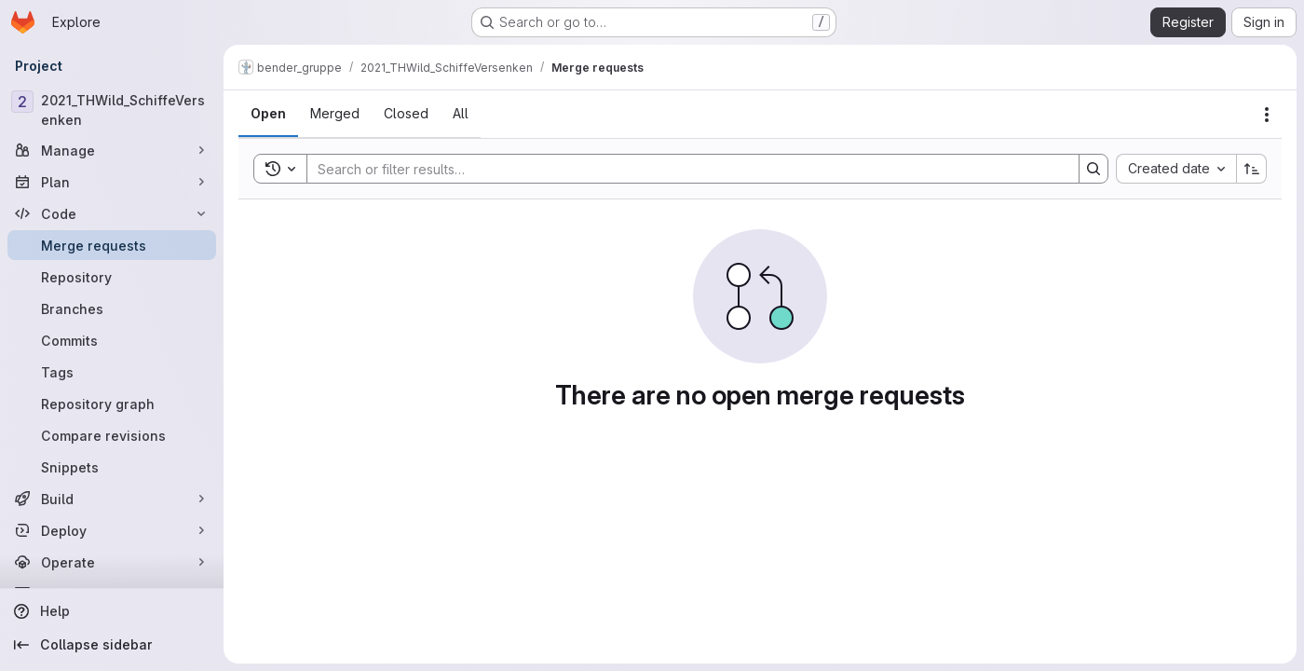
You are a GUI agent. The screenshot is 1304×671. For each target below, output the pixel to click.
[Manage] (111, 150)
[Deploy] (111, 530)
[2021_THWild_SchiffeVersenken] (111, 110)
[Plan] (111, 182)
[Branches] (111, 308)
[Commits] (111, 340)
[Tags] (111, 372)
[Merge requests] (111, 245)
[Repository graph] (111, 403)
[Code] (111, 213)
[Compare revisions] (111, 435)
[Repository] (111, 277)
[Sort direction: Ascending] (1252, 169)
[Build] (111, 499)
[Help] (111, 611)
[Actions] (1267, 115)
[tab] (268, 113)
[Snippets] (111, 467)
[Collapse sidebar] (111, 645)
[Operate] (111, 562)
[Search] (684, 168)
